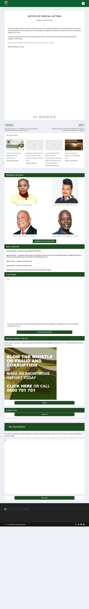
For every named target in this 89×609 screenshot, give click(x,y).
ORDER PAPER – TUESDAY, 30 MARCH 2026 (19, 261)
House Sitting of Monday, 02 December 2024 (72, 156)
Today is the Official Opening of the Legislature (13, 156)
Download (51, 42)
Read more (44, 524)
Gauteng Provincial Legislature (17, 569)
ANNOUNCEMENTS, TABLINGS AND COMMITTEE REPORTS (23, 251)
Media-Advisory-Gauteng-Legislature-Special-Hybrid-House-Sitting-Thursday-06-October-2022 (28, 42)
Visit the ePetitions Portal (44, 332)
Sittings (51, 20)
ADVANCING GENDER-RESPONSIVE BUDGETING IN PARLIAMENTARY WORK (28, 270)
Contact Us (44, 414)
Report (44, 402)
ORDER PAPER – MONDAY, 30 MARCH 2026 (18, 265)
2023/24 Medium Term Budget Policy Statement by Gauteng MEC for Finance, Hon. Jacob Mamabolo (53, 158)
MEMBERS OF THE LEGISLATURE (44, 241)
